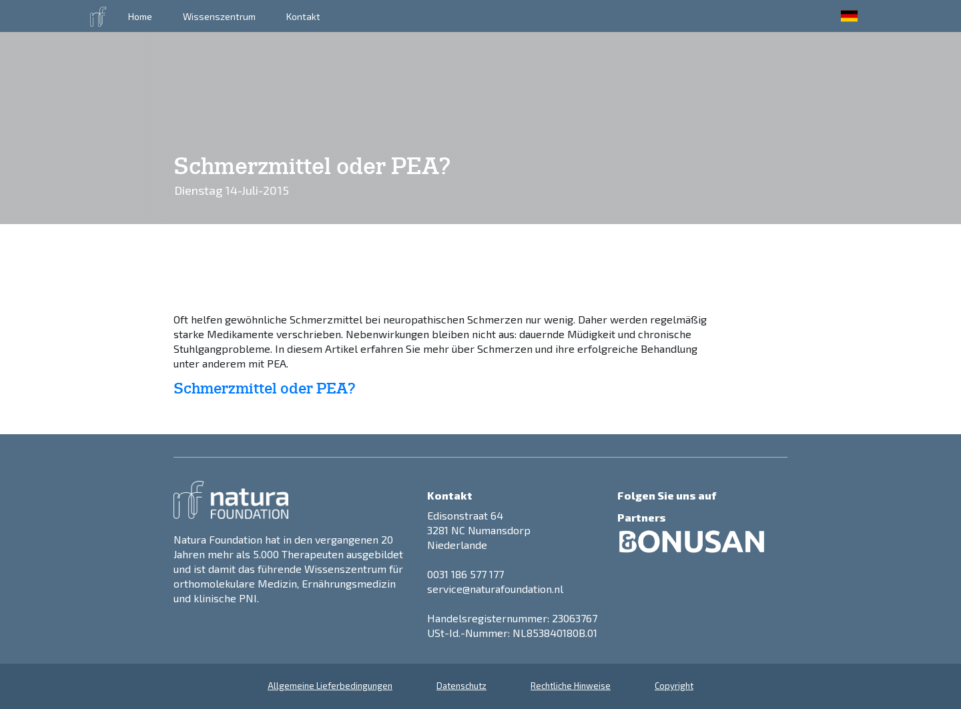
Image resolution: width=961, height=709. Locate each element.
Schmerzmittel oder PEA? (265, 389)
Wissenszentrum (219, 16)
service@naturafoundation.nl (495, 588)
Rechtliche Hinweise (571, 685)
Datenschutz (461, 685)
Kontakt (303, 16)
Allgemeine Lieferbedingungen (330, 685)
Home (140, 16)
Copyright (674, 685)
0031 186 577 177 (465, 574)
